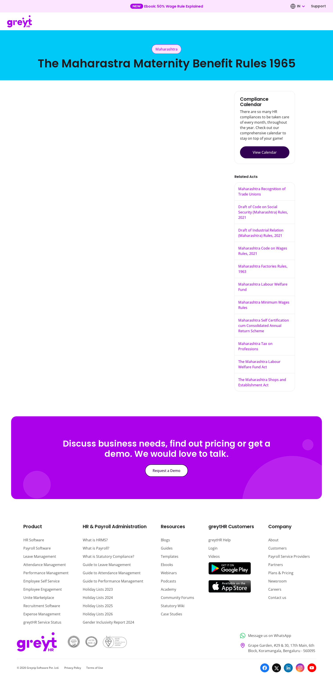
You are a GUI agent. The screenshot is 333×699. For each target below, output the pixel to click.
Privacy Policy (72, 668)
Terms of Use (94, 668)
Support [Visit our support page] (318, 6)
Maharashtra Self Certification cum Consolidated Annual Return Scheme (263, 325)
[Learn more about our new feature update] (166, 6)
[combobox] (300, 6)
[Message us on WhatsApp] (276, 635)
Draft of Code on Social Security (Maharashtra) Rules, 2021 (263, 212)
